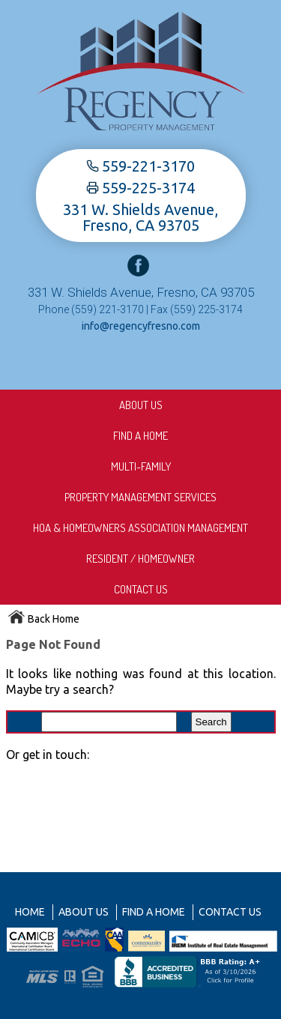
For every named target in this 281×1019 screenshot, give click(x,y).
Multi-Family (141, 466)
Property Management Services (140, 497)
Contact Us (141, 589)
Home (30, 912)
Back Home (43, 619)
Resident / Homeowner (140, 558)
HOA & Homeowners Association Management (140, 528)
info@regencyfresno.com (141, 326)
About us (141, 405)
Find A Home (140, 436)
